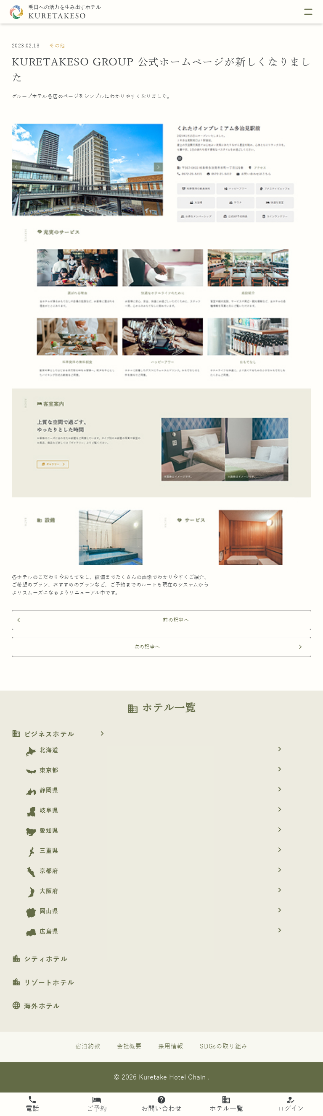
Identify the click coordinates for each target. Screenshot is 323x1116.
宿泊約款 (88, 1046)
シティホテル (40, 959)
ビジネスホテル (61, 734)
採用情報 (170, 1046)
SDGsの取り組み (224, 1046)
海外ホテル (36, 1006)
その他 (57, 46)
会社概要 (129, 1046)
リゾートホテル (43, 983)
